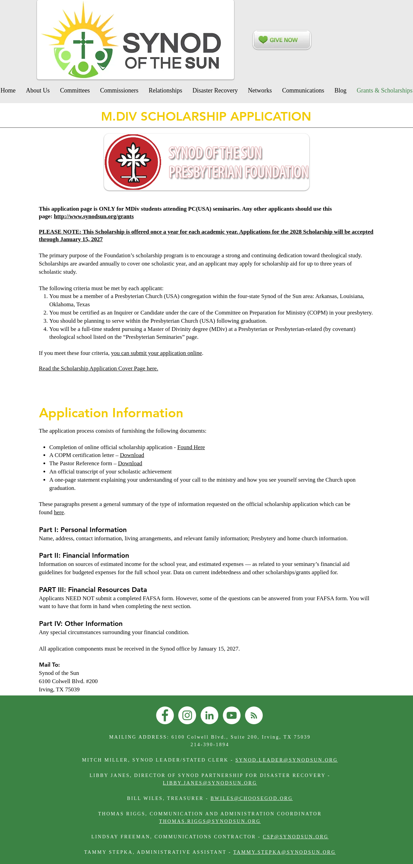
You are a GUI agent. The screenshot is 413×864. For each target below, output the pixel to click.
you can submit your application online (156, 353)
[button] (215, 90)
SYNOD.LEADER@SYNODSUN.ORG (286, 760)
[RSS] (254, 715)
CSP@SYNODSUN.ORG (295, 836)
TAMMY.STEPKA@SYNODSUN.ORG (284, 852)
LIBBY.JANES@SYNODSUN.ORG (210, 783)
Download (132, 455)
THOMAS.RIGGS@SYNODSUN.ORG (210, 821)
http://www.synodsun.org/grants (93, 216)
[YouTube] (232, 715)
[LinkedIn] (209, 715)
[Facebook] (165, 715)
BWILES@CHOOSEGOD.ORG (251, 798)
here (59, 512)
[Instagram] (187, 715)
